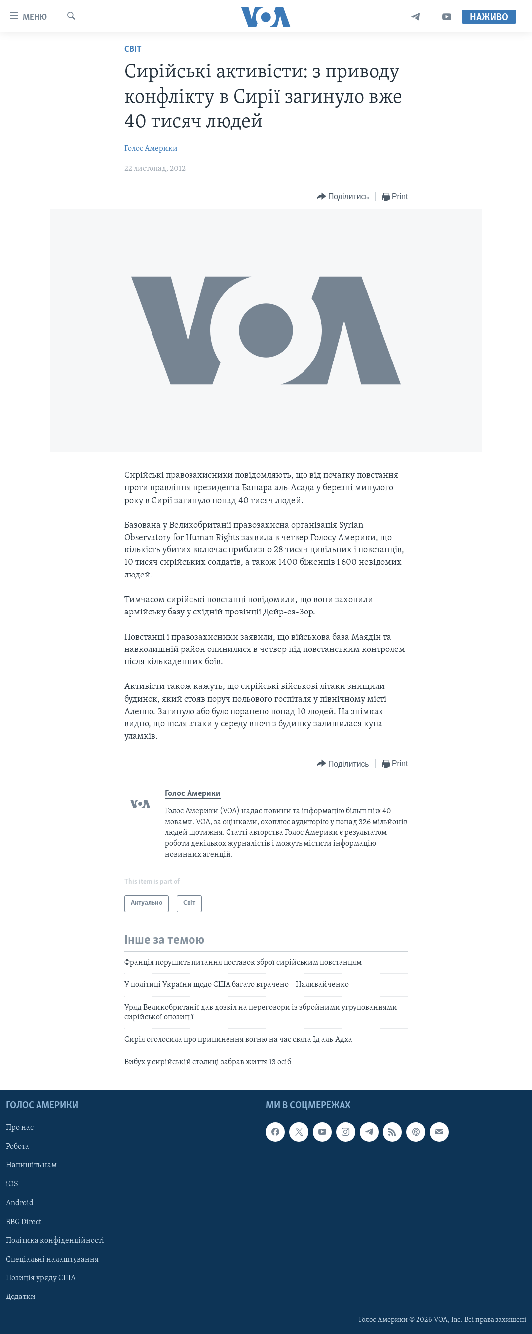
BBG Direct (23, 1222)
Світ (133, 49)
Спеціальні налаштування (52, 1259)
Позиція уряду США (41, 1278)
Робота (17, 1147)
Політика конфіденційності (55, 1241)
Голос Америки (151, 149)
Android (20, 1203)
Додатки (21, 1297)
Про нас (20, 1128)
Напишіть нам (31, 1166)
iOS (12, 1185)
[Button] (343, 197)
